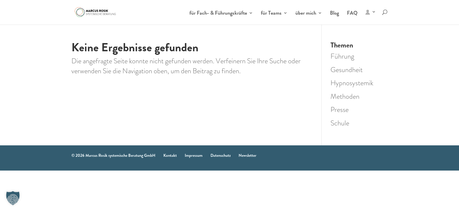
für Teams (271, 14)
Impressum (194, 155)
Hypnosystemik (351, 83)
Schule (339, 123)
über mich (305, 14)
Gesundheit (346, 70)
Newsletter (247, 155)
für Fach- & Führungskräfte (218, 14)
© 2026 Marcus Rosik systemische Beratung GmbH (113, 155)
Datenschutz (220, 155)
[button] (13, 198)
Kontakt (170, 155)
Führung (342, 56)
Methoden (344, 96)
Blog (334, 14)
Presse (339, 110)
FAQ (352, 14)
